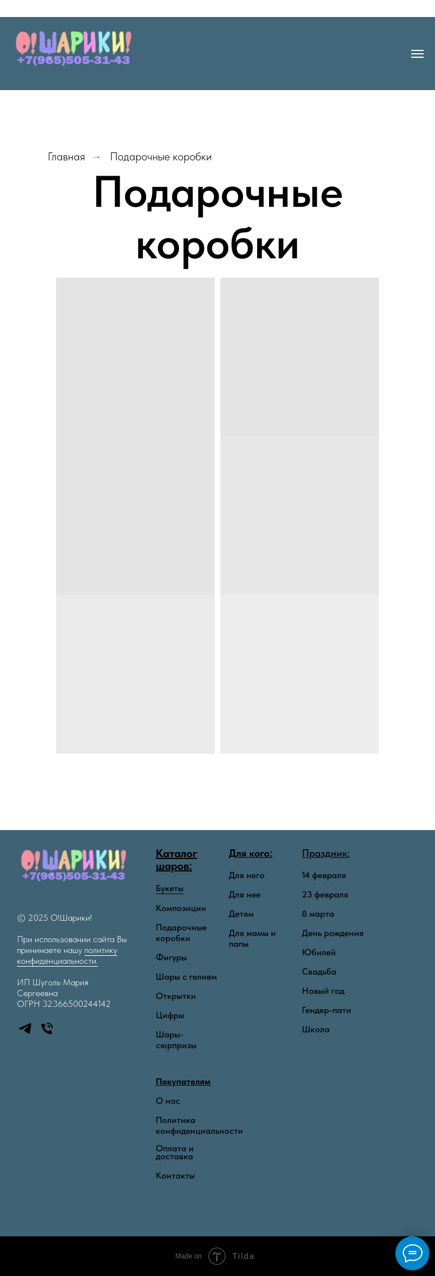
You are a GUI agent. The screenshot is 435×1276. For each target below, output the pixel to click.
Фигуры (171, 957)
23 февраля (325, 894)
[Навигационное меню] (417, 54)
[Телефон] (47, 1033)
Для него (247, 875)
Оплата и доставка (175, 1152)
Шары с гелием (186, 976)
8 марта (318, 913)
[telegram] (25, 1033)
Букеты (170, 888)
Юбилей (319, 952)
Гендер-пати (326, 1010)
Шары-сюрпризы (176, 1039)
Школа (316, 1029)
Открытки (176, 995)
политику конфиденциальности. (67, 955)
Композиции (181, 908)
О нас (168, 1101)
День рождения (333, 933)
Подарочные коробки (161, 156)
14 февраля (324, 875)
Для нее (245, 894)
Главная (66, 156)
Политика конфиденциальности (199, 1125)
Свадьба (319, 971)
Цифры (170, 1015)
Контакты (175, 1175)
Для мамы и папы (252, 938)
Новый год (323, 990)
